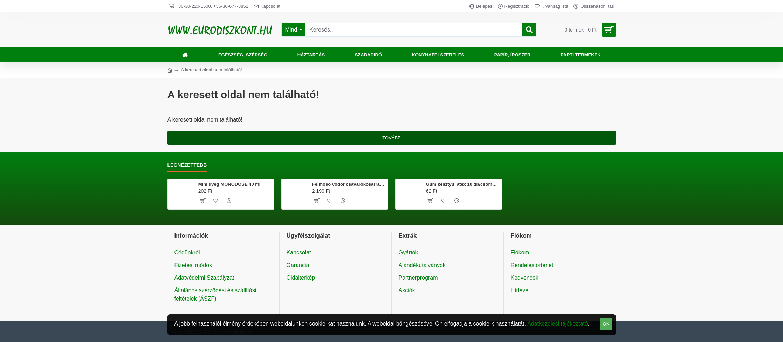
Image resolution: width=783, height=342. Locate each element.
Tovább (391, 138)
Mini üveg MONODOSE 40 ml (229, 184)
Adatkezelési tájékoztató (557, 324)
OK (606, 324)
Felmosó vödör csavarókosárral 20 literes (348, 184)
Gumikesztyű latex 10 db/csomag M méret (462, 184)
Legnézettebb (187, 165)
